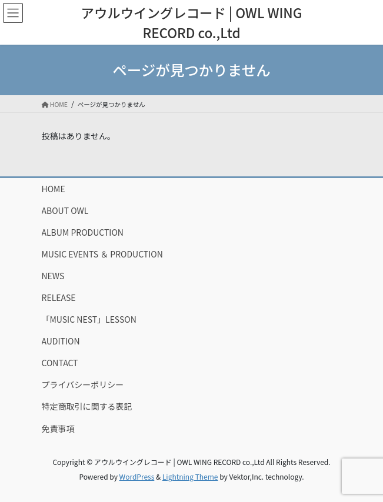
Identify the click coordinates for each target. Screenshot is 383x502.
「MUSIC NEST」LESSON (89, 319)
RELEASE (59, 297)
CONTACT (60, 363)
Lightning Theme (190, 476)
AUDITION (61, 341)
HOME (53, 189)
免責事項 (58, 428)
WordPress (137, 476)
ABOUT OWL (65, 210)
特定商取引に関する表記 (87, 406)
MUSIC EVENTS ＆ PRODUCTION (102, 254)
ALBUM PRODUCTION (83, 232)
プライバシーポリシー (83, 384)
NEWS (53, 276)
